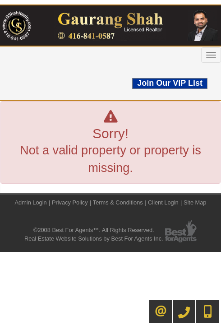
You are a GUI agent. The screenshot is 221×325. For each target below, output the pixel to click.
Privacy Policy (70, 202)
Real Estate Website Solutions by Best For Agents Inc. (93, 238)
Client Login (163, 202)
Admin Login (31, 202)
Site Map (195, 202)
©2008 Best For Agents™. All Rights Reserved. (93, 230)
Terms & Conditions (118, 202)
